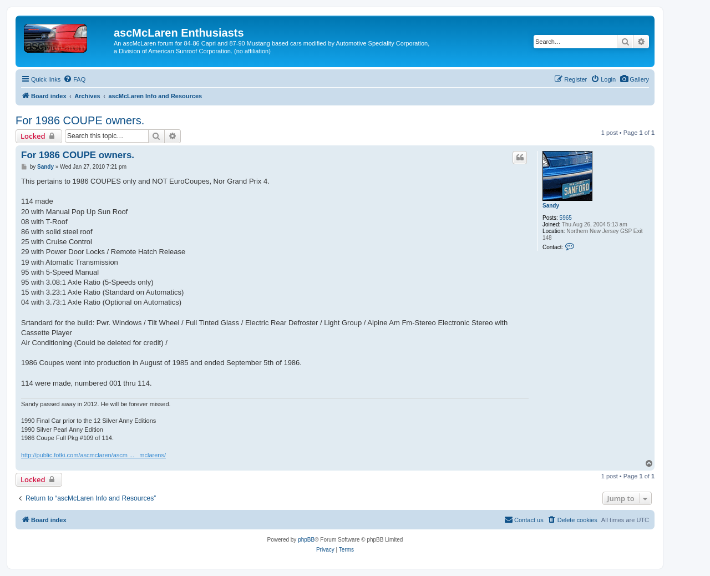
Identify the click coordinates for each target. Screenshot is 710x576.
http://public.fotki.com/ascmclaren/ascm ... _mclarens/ (93, 455)
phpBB (306, 540)
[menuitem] (634, 79)
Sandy (550, 206)
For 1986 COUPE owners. (80, 120)
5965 (566, 218)
